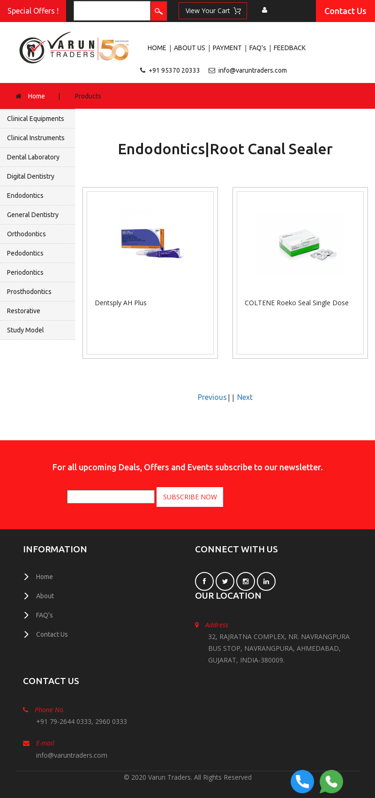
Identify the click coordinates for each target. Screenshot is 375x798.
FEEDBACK (290, 48)
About (45, 596)
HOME (157, 48)
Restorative (23, 311)
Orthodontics (26, 234)
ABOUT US (189, 48)
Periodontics (25, 272)
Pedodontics (25, 253)
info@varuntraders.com (252, 70)
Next (245, 397)
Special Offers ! (33, 11)
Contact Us (345, 10)
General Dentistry (33, 214)
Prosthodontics (29, 291)
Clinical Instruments (36, 138)
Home (36, 96)
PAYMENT (227, 48)
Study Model (25, 330)
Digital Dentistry (30, 176)
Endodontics (25, 195)
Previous (212, 397)
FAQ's (257, 48)
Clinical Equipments (35, 118)
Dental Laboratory (33, 157)
